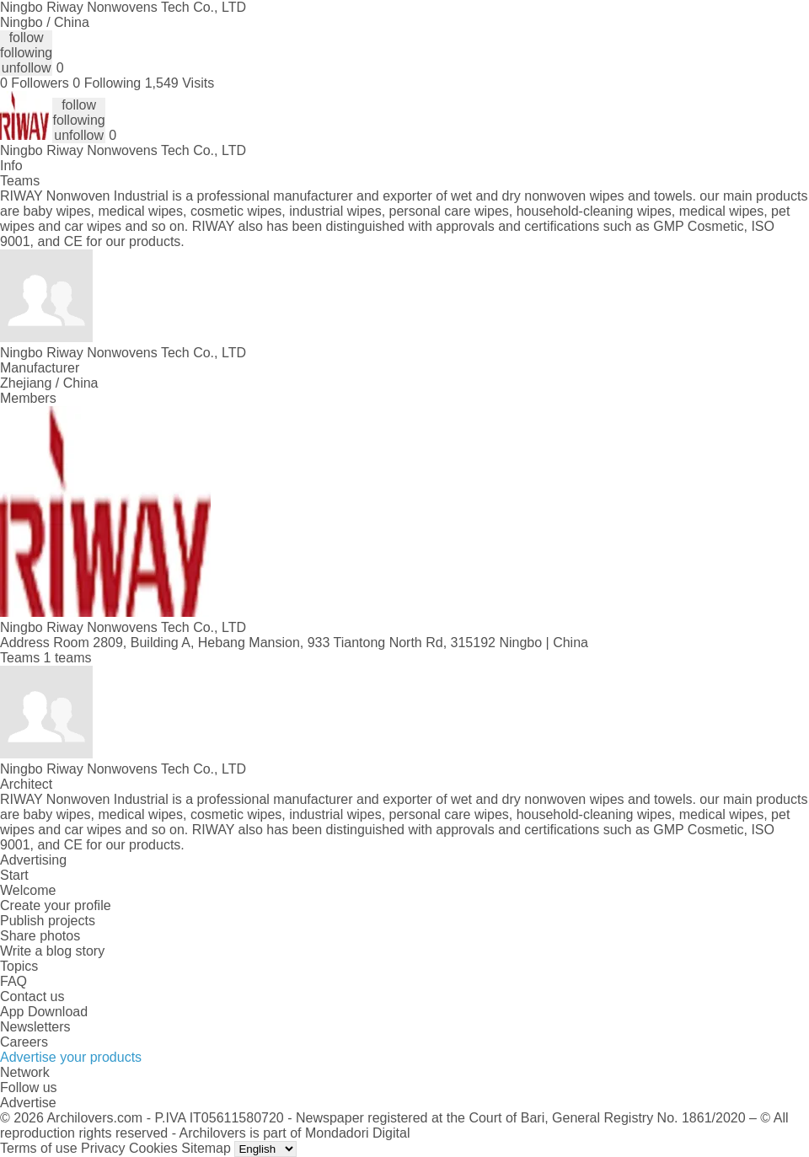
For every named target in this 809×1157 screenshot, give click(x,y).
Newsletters (35, 1027)
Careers (24, 1042)
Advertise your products (71, 1057)
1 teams (68, 658)
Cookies (153, 1148)
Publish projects (47, 920)
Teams (20, 181)
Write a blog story (52, 951)
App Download (44, 1011)
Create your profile (55, 905)
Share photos (40, 936)
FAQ (13, 981)
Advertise (28, 1102)
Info (11, 165)
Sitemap (206, 1148)
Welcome (28, 890)
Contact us (32, 996)
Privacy (103, 1148)
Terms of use (39, 1148)
